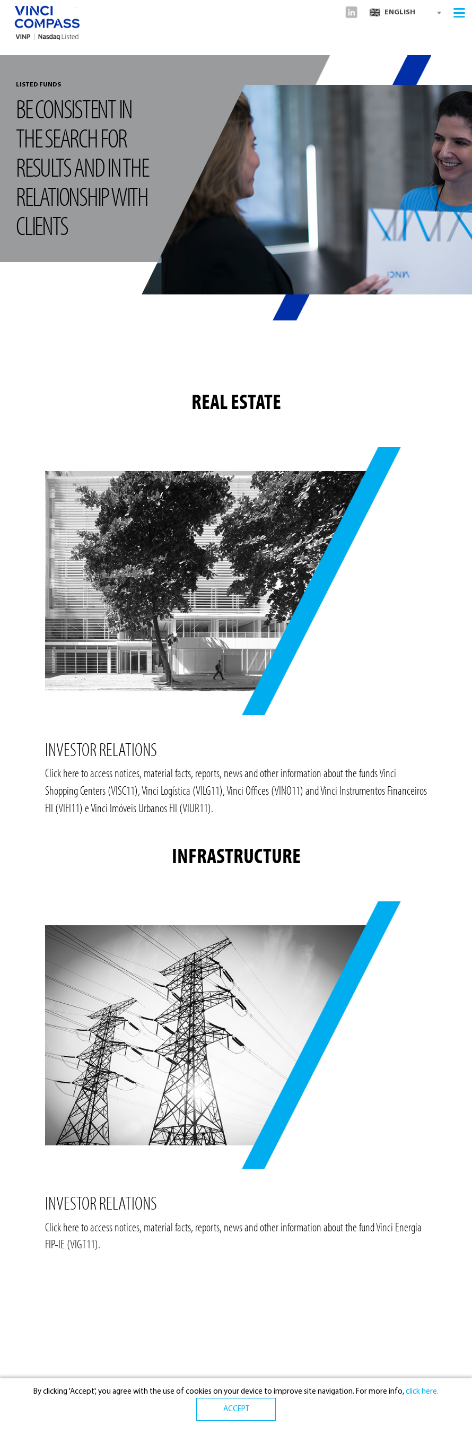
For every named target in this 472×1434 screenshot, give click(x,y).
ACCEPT (236, 1409)
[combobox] (405, 12)
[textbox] (405, 12)
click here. (421, 1392)
